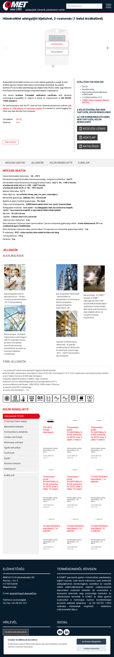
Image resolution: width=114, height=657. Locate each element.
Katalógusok (10, 469)
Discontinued (57, 44)
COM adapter (18, 108)
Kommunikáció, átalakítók (16, 432)
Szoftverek (9, 453)
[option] (57, 48)
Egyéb (7, 458)
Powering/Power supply (15, 421)
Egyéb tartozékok (12, 447)
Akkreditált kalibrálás (14, 426)
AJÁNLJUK (84, 162)
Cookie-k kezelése (91, 649)
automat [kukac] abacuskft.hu (23, 593)
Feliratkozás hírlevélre (16, 632)
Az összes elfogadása (91, 642)
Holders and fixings (13, 437)
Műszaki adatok (15, 162)
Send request (10, 142)
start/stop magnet (34, 108)
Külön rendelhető (61, 162)
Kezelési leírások (12, 463)
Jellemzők (37, 162)
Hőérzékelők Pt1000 (14, 416)
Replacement (57, 52)
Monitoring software (13, 442)
